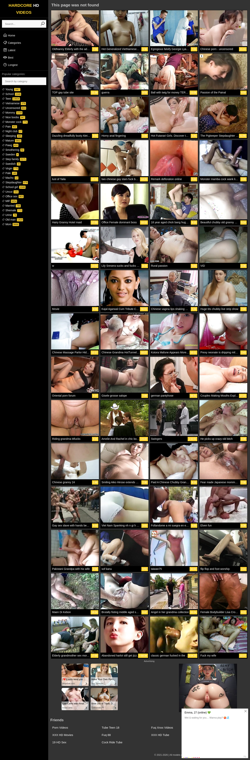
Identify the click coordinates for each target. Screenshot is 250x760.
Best (8, 57)
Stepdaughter (15, 182)
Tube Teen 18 (110, 727)
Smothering (13, 149)
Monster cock (15, 121)
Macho (10, 177)
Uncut (10, 191)
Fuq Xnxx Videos (162, 727)
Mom (10, 224)
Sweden (10, 154)
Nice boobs (13, 117)
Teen (11, 98)
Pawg (10, 145)
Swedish (11, 163)
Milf (9, 201)
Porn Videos (60, 727)
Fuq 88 (106, 735)
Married (11, 205)
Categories (12, 43)
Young (11, 89)
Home (9, 35)
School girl (14, 187)
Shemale (12, 210)
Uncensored (14, 108)
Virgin (10, 168)
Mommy (12, 112)
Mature (11, 140)
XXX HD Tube (160, 735)
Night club (12, 131)
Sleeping (12, 135)
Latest (9, 50)
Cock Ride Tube (112, 742)
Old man (12, 219)
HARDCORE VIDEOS (24, 9)
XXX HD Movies (62, 735)
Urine (9, 215)
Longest (10, 65)
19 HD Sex (59, 742)
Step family (14, 159)
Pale (9, 173)
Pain (9, 126)
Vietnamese (14, 103)
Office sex (13, 196)
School (11, 94)
